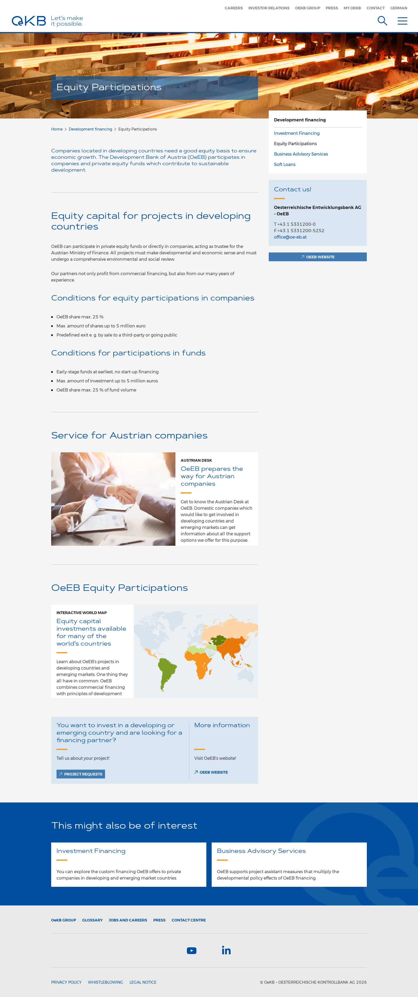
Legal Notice (143, 982)
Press (332, 8)
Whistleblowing (105, 982)
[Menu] (402, 20)
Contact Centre (189, 920)
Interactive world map (82, 612)
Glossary (92, 920)
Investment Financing (297, 133)
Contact (376, 8)
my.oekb (352, 8)
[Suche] (382, 20)
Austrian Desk (196, 460)
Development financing (90, 129)
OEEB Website (214, 772)
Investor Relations (269, 8)
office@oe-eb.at (290, 237)
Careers (234, 8)
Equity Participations (295, 143)
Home (57, 129)
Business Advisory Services (301, 154)
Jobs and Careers (128, 920)
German (398, 8)
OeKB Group (307, 8)
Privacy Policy (66, 982)
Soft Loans (284, 164)
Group (63, 920)
